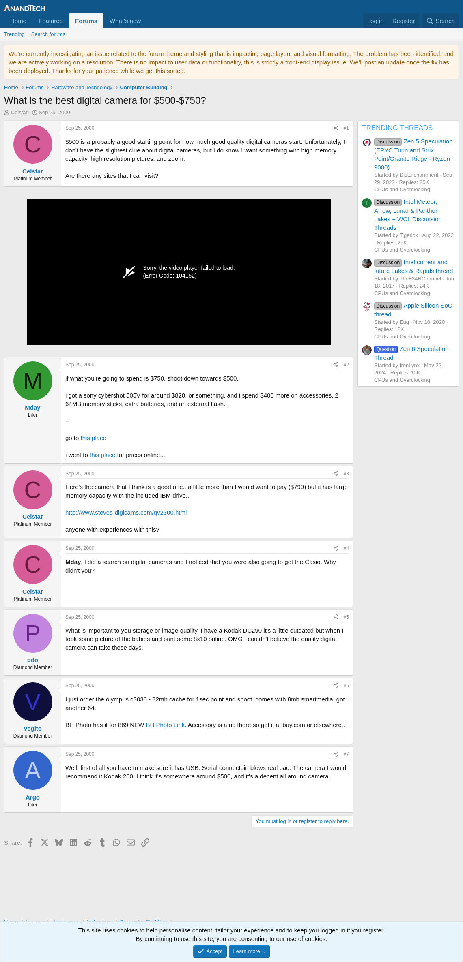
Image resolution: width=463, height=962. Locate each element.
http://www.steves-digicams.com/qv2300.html (126, 512)
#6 (346, 685)
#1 (346, 128)
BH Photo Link (165, 724)
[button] (147, 20)
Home (18, 20)
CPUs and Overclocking (402, 189)
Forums (86, 20)
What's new (125, 20)
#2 (346, 365)
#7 (346, 754)
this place (93, 437)
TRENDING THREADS (397, 128)
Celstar (19, 112)
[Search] (440, 20)
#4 (346, 548)
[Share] (335, 128)
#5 (346, 617)
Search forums (48, 34)
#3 (346, 474)
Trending (14, 34)
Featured (51, 20)
